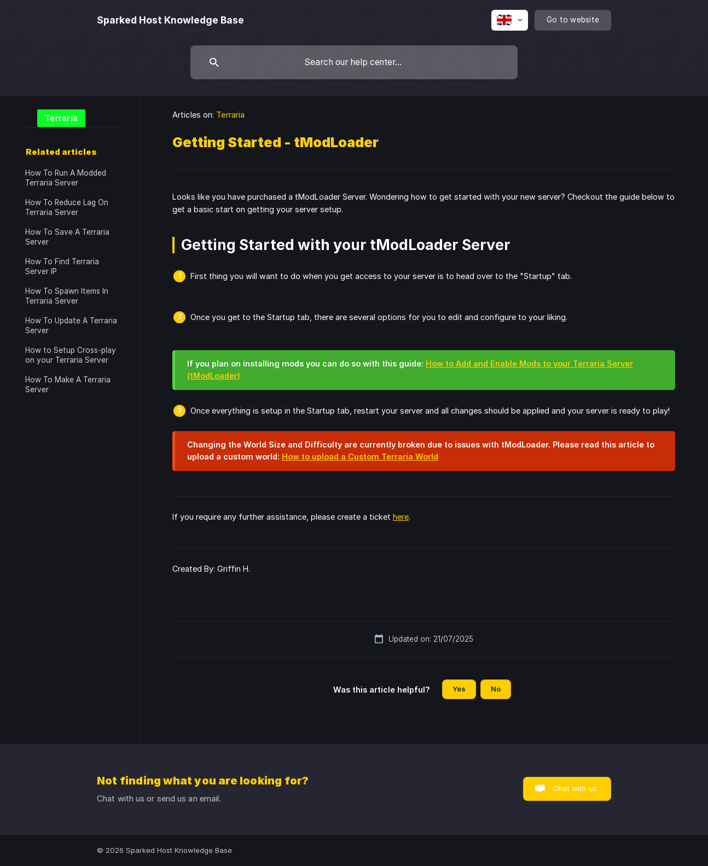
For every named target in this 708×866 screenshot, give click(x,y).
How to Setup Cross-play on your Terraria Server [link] (70, 355)
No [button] (496, 688)
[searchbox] (354, 62)
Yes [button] (459, 688)
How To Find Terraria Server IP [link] (62, 266)
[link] (55, 117)
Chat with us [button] (575, 788)
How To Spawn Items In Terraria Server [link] (66, 296)
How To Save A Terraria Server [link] (67, 237)
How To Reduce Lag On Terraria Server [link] (66, 207)
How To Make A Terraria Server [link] (68, 384)
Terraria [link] (230, 114)
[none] (170, 20)
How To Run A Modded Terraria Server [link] (65, 177)
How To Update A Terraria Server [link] (71, 325)
